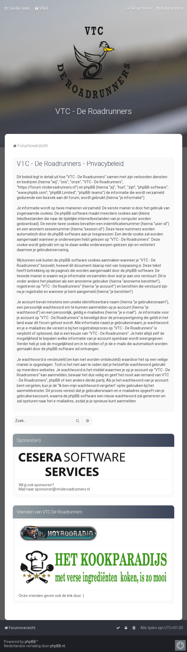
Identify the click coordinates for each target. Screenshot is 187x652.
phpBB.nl (57, 646)
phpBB (30, 641)
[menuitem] (41, 8)
